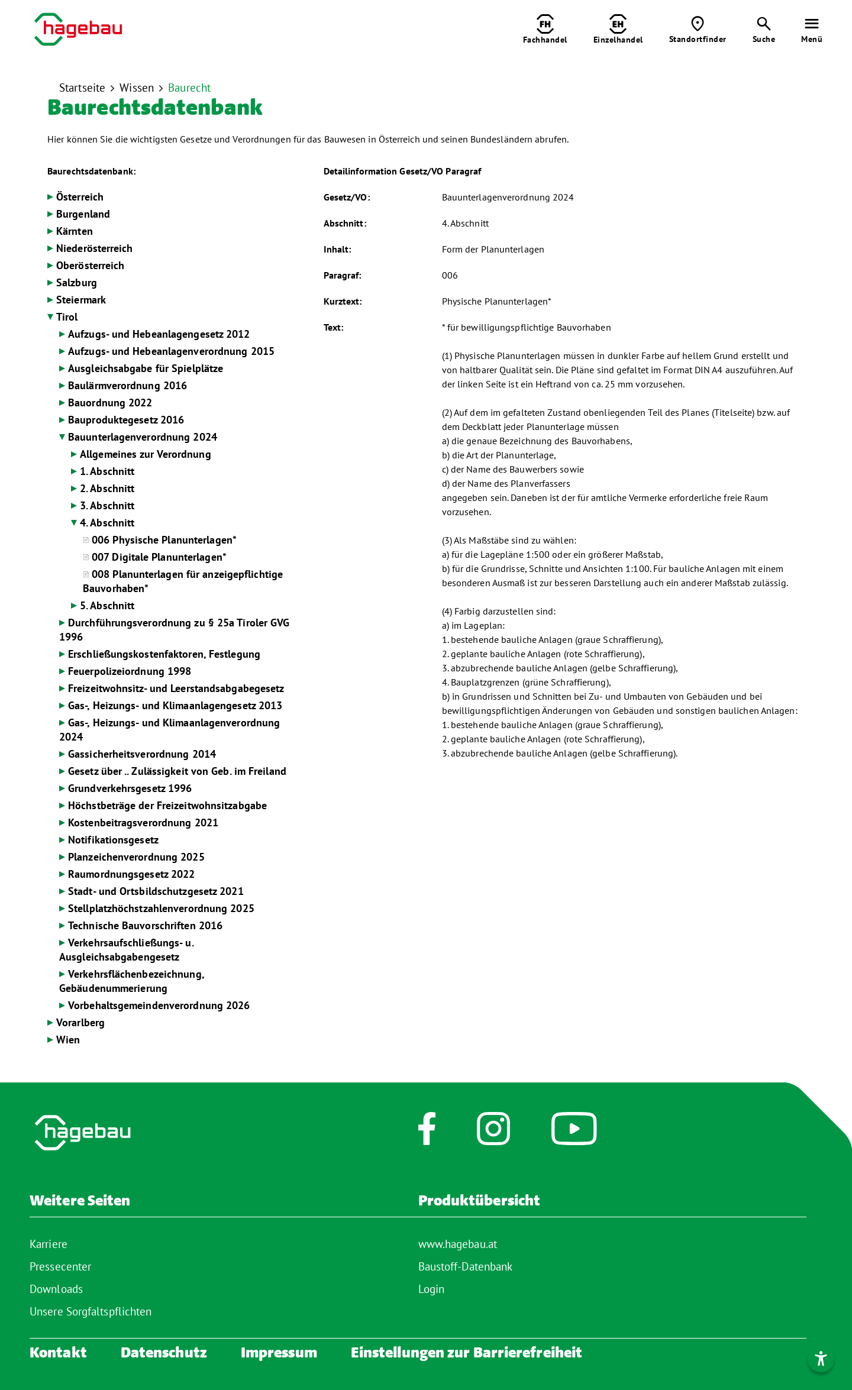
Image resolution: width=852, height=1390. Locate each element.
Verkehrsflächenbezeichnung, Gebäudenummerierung (131, 981)
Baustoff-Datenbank (465, 1266)
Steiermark (81, 299)
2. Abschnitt (107, 488)
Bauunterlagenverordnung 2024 (142, 437)
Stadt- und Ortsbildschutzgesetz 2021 (156, 891)
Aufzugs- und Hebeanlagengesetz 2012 (159, 334)
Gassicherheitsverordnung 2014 (142, 754)
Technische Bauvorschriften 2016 (145, 925)
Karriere (48, 1244)
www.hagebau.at (457, 1244)
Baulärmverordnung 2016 (127, 385)
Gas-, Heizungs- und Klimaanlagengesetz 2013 (175, 705)
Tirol (67, 317)
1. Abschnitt (107, 471)
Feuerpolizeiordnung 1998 (129, 671)
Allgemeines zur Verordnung (145, 454)
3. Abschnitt (107, 505)
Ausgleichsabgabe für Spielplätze (145, 368)
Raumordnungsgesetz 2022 (131, 874)
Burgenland (83, 214)
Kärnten (74, 231)
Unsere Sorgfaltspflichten (91, 1311)
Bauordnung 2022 (110, 402)
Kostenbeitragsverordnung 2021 (143, 822)
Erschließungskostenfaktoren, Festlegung (164, 654)
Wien (68, 1039)
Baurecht (189, 87)
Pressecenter (60, 1266)
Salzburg (76, 282)
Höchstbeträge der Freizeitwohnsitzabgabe (167, 805)
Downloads (56, 1289)
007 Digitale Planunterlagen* (159, 557)
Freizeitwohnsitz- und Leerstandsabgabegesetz (176, 688)
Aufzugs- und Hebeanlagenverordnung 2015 (171, 351)
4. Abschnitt (107, 522)
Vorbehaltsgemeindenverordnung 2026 (159, 1005)
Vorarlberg (80, 1022)
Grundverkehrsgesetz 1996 (130, 788)
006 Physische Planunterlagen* (164, 540)
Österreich (80, 196)
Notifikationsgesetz (113, 839)
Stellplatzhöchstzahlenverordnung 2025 (161, 908)
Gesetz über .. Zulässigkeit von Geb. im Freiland (177, 771)
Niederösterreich (94, 248)
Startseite (82, 87)
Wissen (137, 87)
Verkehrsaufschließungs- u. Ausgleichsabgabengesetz (126, 950)
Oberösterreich (90, 265)
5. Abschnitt (107, 605)
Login (431, 1289)
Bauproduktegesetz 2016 (126, 419)
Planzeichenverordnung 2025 (136, 857)
